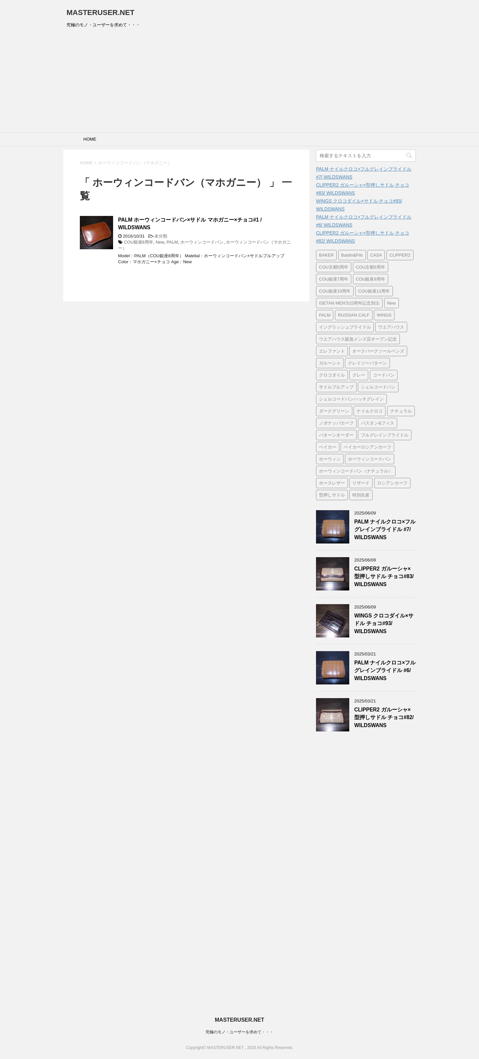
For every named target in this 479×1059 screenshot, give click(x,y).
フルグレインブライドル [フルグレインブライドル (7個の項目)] (384, 435)
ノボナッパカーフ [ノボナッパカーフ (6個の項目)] (336, 423)
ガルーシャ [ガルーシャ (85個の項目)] (330, 363)
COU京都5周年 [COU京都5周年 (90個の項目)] (333, 267)
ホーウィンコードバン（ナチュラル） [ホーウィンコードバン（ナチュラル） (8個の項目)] (356, 471)
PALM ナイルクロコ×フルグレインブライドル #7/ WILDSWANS (384, 529)
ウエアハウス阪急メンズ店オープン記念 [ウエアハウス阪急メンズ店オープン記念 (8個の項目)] (358, 339)
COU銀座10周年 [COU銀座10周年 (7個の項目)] (335, 291)
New (160, 242)
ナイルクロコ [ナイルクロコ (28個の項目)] (370, 411)
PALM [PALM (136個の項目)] (324, 315)
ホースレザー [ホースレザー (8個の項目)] (332, 483)
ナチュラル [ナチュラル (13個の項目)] (401, 411)
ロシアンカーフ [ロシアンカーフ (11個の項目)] (392, 483)
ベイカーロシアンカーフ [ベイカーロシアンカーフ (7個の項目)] (367, 447)
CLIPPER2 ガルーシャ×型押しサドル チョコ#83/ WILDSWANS (384, 576)
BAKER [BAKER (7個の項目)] (326, 255)
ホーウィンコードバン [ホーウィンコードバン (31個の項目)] (369, 459)
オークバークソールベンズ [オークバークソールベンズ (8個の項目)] (378, 351)
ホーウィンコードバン (202, 242)
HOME (89, 139)
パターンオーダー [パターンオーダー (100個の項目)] (336, 435)
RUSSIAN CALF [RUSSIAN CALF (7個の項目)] (354, 315)
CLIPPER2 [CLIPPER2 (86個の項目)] (400, 255)
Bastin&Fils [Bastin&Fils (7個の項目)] (352, 255)
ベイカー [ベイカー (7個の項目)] (327, 447)
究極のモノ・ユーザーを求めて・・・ (239, 1032)
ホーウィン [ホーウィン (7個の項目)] (330, 459)
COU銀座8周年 (138, 242)
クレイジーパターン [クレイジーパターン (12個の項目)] (367, 363)
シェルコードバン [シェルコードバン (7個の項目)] (378, 387)
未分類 (160, 236)
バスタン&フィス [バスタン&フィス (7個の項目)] (377, 423)
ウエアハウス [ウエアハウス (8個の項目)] (391, 327)
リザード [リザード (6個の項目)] (361, 483)
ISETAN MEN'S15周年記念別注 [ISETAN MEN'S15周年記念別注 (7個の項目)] (349, 303)
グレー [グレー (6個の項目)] (358, 375)
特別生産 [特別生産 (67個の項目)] (361, 495)
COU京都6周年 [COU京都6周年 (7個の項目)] (370, 267)
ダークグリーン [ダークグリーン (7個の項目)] (334, 411)
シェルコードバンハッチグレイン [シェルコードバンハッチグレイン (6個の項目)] (351, 399)
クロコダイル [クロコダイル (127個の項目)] (332, 375)
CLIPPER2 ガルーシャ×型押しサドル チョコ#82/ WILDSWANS (384, 717)
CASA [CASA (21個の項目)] (376, 255)
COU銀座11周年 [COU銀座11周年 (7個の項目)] (374, 291)
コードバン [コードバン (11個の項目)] (384, 375)
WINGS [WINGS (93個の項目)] (384, 315)
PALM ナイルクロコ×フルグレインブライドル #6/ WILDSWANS (384, 670)
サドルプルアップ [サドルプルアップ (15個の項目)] (336, 387)
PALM (172, 242)
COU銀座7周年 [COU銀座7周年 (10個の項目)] (333, 279)
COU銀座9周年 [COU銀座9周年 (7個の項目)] (370, 279)
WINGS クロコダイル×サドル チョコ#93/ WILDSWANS (383, 623)
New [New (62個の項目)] (391, 303)
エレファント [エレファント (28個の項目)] (332, 351)
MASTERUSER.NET (100, 12)
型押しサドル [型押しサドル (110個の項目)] (332, 495)
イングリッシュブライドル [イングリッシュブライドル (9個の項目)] (345, 327)
